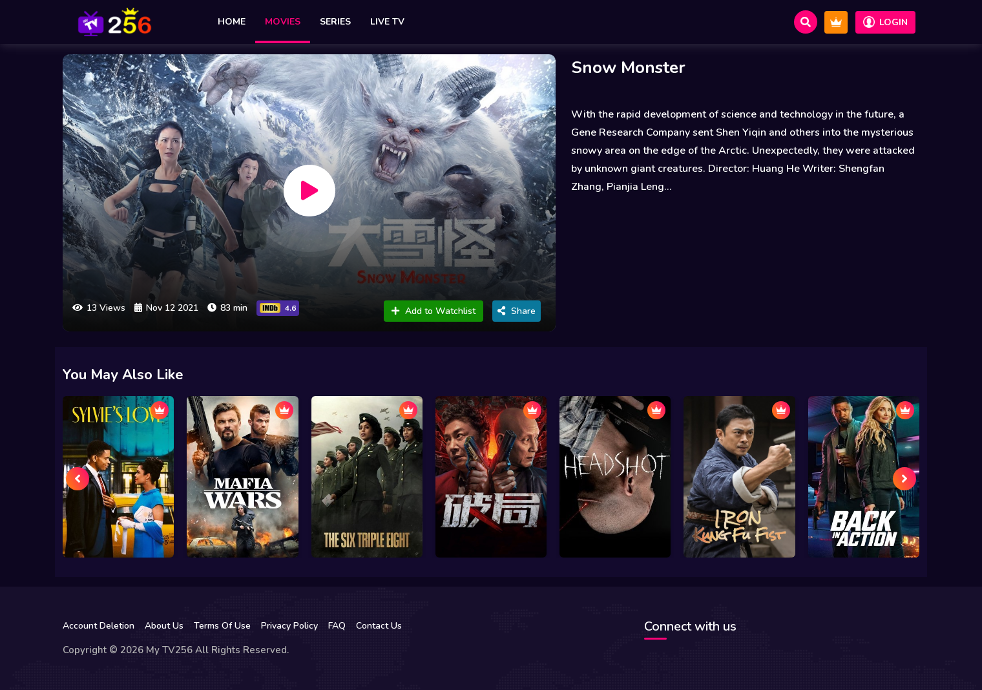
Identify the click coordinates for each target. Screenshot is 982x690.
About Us (164, 626)
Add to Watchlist (433, 311)
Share (516, 311)
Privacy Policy (289, 626)
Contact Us (379, 626)
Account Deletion (98, 626)
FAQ (337, 626)
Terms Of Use (222, 626)
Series (335, 22)
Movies (282, 22)
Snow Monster (628, 67)
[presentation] (77, 478)
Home (231, 22)
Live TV (387, 22)
